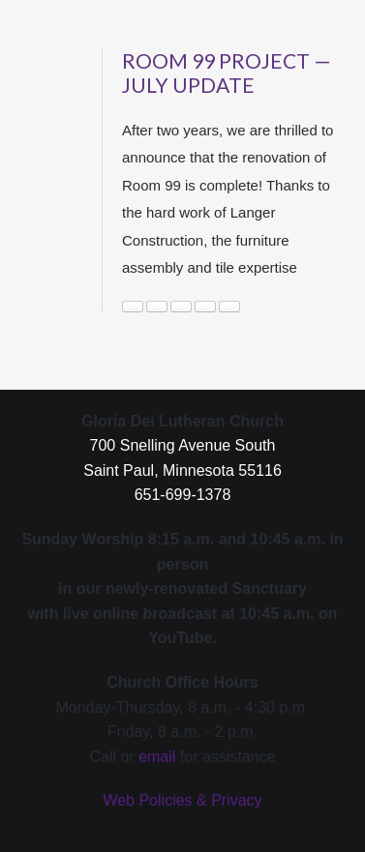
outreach (205, 306)
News (181, 306)
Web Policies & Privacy (182, 800)
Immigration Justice (156, 306)
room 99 (229, 306)
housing (132, 306)
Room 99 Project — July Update (226, 72)
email (156, 757)
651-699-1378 (183, 494)
